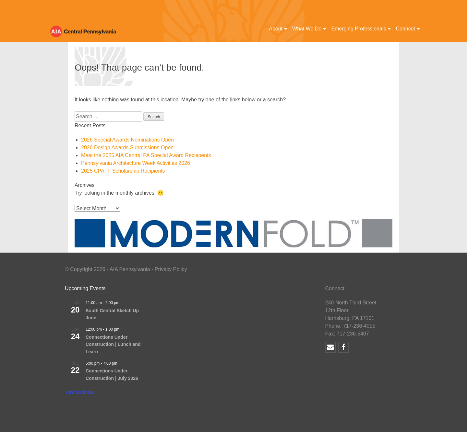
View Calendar (79, 392)
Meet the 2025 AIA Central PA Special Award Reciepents (146, 155)
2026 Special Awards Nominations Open (127, 139)
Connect (405, 28)
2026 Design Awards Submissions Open (127, 147)
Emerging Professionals (358, 28)
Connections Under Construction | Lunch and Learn (113, 344)
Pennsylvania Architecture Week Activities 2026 (135, 163)
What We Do (306, 28)
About (275, 28)
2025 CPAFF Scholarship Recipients (123, 171)
